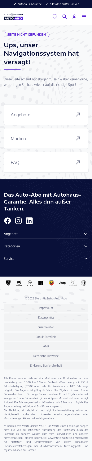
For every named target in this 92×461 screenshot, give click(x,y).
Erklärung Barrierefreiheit (46, 365)
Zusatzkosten (46, 327)
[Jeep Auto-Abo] (62, 283)
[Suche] (64, 16)
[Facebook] (7, 221)
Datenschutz (46, 317)
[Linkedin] (29, 221)
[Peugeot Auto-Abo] (8, 283)
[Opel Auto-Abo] (30, 283)
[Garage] (55, 16)
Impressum (46, 308)
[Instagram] (18, 221)
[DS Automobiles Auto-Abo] (72, 283)
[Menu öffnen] (83, 16)
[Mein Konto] (74, 16)
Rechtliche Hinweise (46, 356)
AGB (46, 346)
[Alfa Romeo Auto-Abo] (83, 283)
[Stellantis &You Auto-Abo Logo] (13, 16)
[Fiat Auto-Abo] (40, 283)
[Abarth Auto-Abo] (51, 283)
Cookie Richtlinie (46, 336)
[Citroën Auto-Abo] (19, 283)
